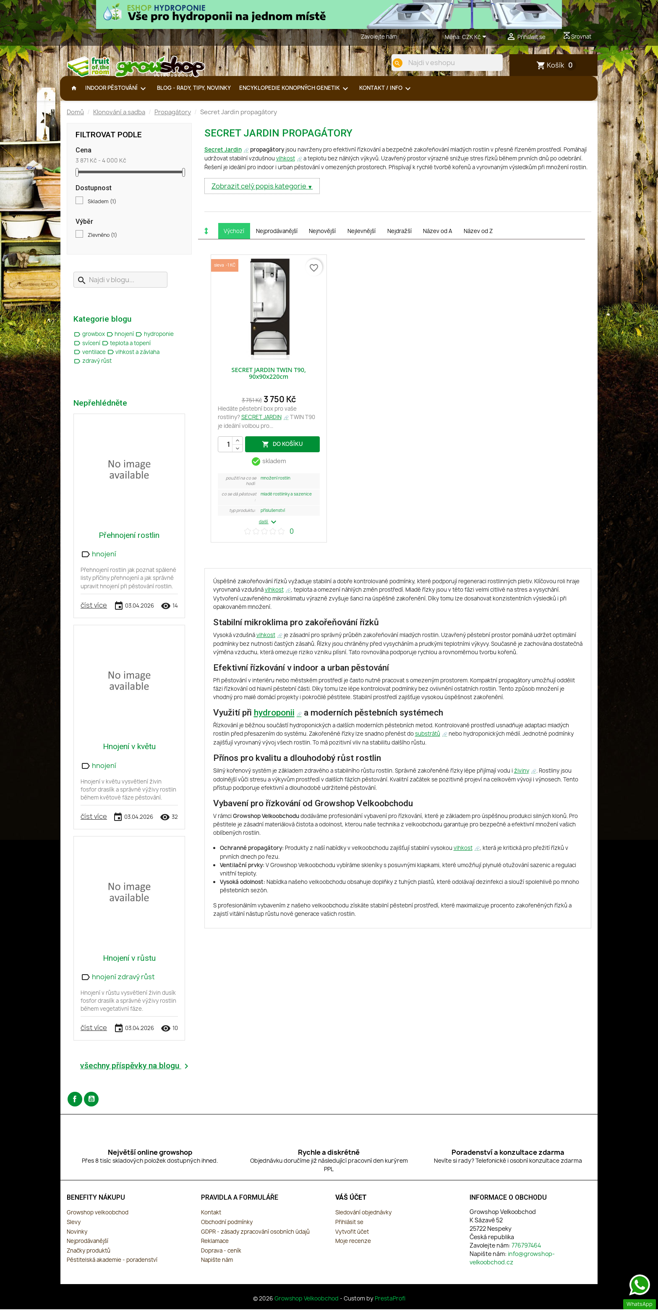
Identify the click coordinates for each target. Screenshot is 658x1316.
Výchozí (234, 237)
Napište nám (217, 1266)
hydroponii (274, 719)
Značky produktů (88, 1257)
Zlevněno (102, 242)
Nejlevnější (361, 237)
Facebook (75, 1105)
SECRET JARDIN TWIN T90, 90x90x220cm (269, 379)
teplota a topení (126, 350)
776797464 (414, 36)
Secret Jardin (223, 156)
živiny (521, 777)
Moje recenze (353, 1247)
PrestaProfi (390, 1305)
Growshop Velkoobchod (307, 1305)
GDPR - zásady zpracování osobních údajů (255, 1238)
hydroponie (154, 340)
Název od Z (478, 237)
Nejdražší (399, 237)
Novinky (77, 1238)
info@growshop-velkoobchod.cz (512, 1264)
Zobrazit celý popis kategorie (260, 192)
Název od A (437, 237)
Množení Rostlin (275, 485)
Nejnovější (322, 237)
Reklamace (215, 1247)
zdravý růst (92, 367)
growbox (89, 340)
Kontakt (211, 1219)
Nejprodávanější (277, 237)
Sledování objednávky (363, 1219)
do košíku (282, 451)
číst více (94, 612)
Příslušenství (273, 517)
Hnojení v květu (129, 753)
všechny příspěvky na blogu (135, 1072)
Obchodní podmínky (227, 1228)
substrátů (427, 740)
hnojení (121, 340)
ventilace (90, 358)
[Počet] (230, 451)
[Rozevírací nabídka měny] (475, 37)
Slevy (74, 1228)
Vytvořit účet (352, 1238)
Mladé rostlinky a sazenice (286, 500)
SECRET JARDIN (261, 423)
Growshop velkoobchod (97, 1219)
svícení (87, 350)
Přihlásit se (349, 1228)
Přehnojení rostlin (129, 542)
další (269, 529)
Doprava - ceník (221, 1257)
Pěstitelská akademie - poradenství (112, 1266)
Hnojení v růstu (129, 965)
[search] (390, 63)
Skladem (102, 208)
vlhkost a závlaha (133, 358)
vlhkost (285, 165)
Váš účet (351, 1204)
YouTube (91, 1105)
